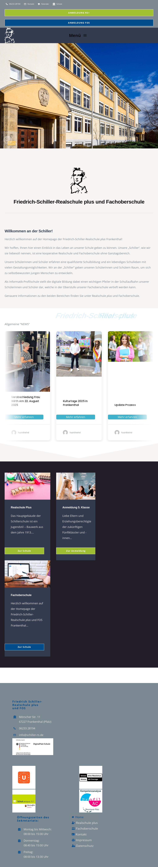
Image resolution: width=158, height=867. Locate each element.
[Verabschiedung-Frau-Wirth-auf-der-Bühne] (57, 332)
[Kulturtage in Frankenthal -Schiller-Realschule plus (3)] (108, 332)
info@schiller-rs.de (31, 735)
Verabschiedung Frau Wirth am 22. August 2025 (55, 401)
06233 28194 (27, 728)
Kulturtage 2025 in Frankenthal (104, 403)
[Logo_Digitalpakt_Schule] (32, 739)
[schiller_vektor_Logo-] (79, 168)
